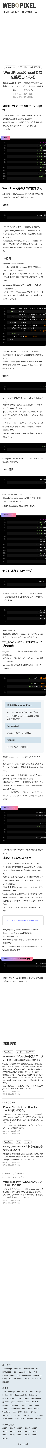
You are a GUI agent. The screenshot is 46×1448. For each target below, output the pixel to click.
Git (11, 1395)
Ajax (18, 1142)
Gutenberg (33, 1395)
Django (38, 1391)
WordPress (10, 67)
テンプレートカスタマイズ (30, 67)
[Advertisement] (23, 39)
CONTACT (26, 12)
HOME (5, 12)
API (18, 1391)
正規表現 (29, 1419)
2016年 (35, 1431)
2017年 (27, 1431)
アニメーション (23, 1412)
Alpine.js (11, 1391)
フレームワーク (7, 1419)
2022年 (27, 1428)
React (30, 1405)
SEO (11, 1375)
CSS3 (31, 1391)
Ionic (19, 1398)
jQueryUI (5, 1402)
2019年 (12, 1431)
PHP (35, 1372)
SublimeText (15, 1408)
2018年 (19, 1431)
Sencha (14, 1102)
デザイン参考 (38, 1415)
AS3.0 (24, 1391)
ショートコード (7, 1415)
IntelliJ (12, 1398)
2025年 (4, 1428)
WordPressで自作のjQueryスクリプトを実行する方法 (22, 1184)
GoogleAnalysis (21, 1395)
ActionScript (7, 1369)
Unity (18, 1375)
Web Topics (26, 1375)
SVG (23, 1408)
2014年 (12, 1435)
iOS (5, 1102)
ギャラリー (34, 1412)
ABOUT (15, 12)
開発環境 (5, 1382)
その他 (27, 1379)
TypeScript (6, 1412)
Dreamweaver (29, 1369)
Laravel (20, 1402)
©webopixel (23, 1444)
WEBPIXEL (19, 5)
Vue (14, 1412)
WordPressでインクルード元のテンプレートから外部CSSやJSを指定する (22, 1058)
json (13, 1402)
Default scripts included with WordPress (22, 920)
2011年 (35, 1435)
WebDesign (37, 1375)
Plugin (23, 1405)
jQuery (27, 1142)
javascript (22, 1372)
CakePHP (17, 1369)
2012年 (27, 1435)
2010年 (4, 1438)
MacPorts (35, 1402)
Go (37, 1369)
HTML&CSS (6, 1372)
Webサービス (7, 1379)
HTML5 (5, 1398)
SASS (37, 1405)
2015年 (4, 1435)
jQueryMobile (36, 1398)
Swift (30, 1408)
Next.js (5, 1405)
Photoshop (14, 1405)
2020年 (4, 1431)
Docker (5, 1395)
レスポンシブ (19, 1419)
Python (5, 1375)
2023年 (19, 1428)
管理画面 (38, 1419)
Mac (30, 1372)
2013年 (19, 1435)
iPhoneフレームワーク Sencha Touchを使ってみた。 (19, 1109)
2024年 (12, 1428)
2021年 (35, 1428)
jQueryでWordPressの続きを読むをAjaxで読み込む (22, 1148)
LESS (27, 1402)
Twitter (36, 1408)
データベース (36, 1379)
